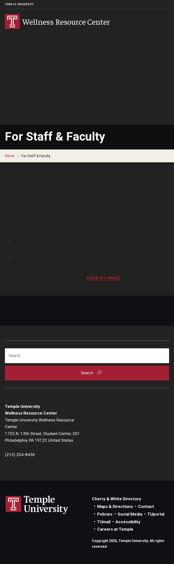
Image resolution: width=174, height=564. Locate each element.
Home (9, 156)
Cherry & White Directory (116, 498)
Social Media (130, 514)
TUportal (155, 514)
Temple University (19, 4)
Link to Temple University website (37, 505)
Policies (104, 514)
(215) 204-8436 (20, 454)
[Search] (87, 355)
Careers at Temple (115, 529)
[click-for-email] (103, 277)
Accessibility (128, 521)
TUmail (103, 521)
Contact (146, 506)
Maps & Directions (115, 506)
